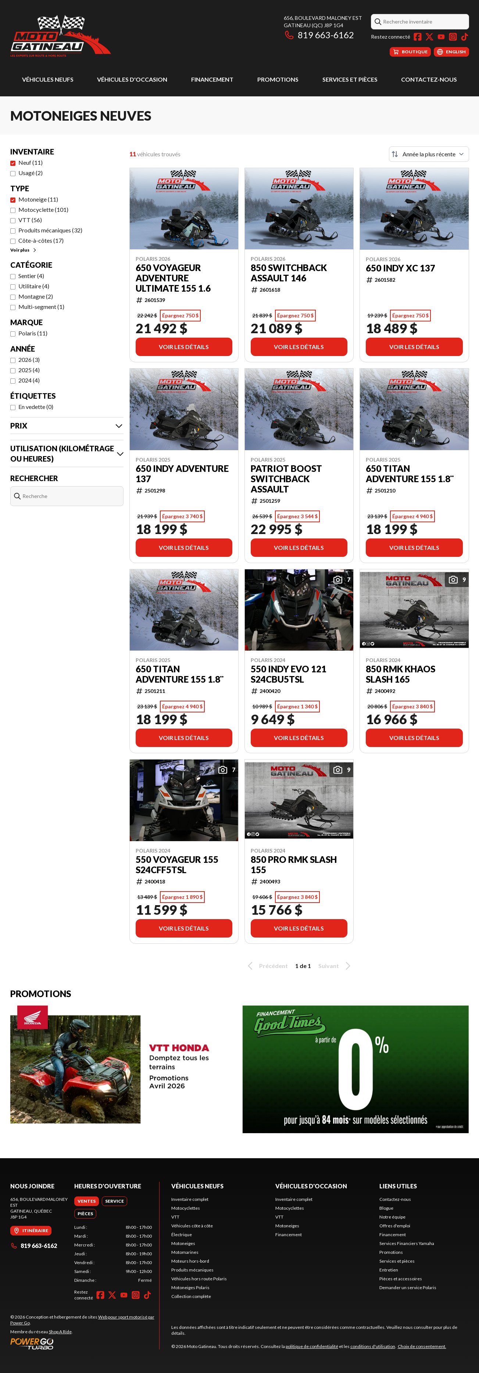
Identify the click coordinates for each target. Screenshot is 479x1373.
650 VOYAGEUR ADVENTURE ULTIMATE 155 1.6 (173, 278)
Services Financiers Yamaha (406, 1243)
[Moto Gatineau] (60, 35)
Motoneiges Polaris (190, 1287)
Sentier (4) (31, 275)
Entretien (388, 1270)
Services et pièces (350, 79)
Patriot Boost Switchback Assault (286, 478)
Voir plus (23, 250)
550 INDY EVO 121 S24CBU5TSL (288, 674)
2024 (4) (29, 380)
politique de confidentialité (312, 1346)
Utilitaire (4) (33, 285)
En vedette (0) (35, 406)
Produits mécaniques (192, 1270)
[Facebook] (417, 36)
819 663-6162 (319, 34)
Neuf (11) (30, 162)
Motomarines (185, 1252)
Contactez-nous (429, 79)
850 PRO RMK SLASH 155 (294, 864)
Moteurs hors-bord (190, 1261)
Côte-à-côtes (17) (41, 240)
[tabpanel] (113, 1253)
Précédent (266, 965)
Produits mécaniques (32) (50, 230)
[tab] (86, 1201)
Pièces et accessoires (400, 1278)
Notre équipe (392, 1217)
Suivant (335, 965)
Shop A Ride (60, 1331)
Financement (212, 79)
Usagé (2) (30, 172)
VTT (175, 1217)
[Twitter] (429, 36)
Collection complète (191, 1296)
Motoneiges (183, 1243)
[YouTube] (441, 36)
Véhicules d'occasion (132, 79)
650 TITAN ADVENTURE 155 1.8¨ (410, 473)
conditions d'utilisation (372, 1346)
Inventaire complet (189, 1199)
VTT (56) (30, 219)
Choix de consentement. (422, 1346)
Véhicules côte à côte (192, 1225)
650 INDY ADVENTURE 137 (182, 473)
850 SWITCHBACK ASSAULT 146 (289, 273)
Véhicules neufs (48, 79)
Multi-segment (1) (41, 306)
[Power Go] (84, 1343)
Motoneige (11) (38, 199)
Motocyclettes (185, 1208)
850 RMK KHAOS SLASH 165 (400, 674)
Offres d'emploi (394, 1225)
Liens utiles (398, 1185)
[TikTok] (464, 36)
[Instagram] (452, 36)
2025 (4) (29, 369)
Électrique (181, 1234)
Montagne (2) (35, 296)
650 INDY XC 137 (400, 268)
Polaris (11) (32, 333)
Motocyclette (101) (43, 209)
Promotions (278, 79)
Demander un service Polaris (407, 1287)
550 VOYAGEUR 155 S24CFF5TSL (177, 864)
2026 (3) (29, 359)
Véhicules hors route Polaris (199, 1278)
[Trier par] (429, 154)
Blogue (386, 1208)
